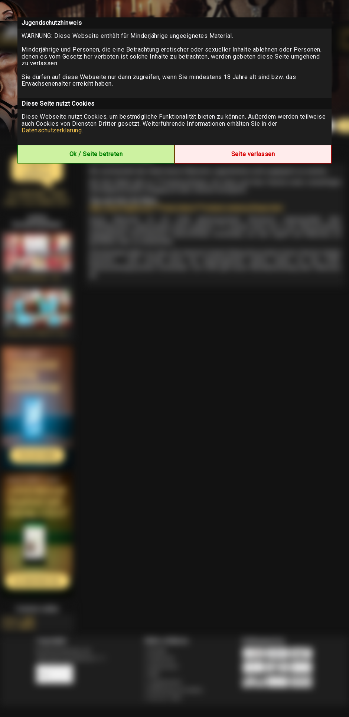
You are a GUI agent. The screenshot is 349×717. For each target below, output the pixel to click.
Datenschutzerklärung (52, 130)
